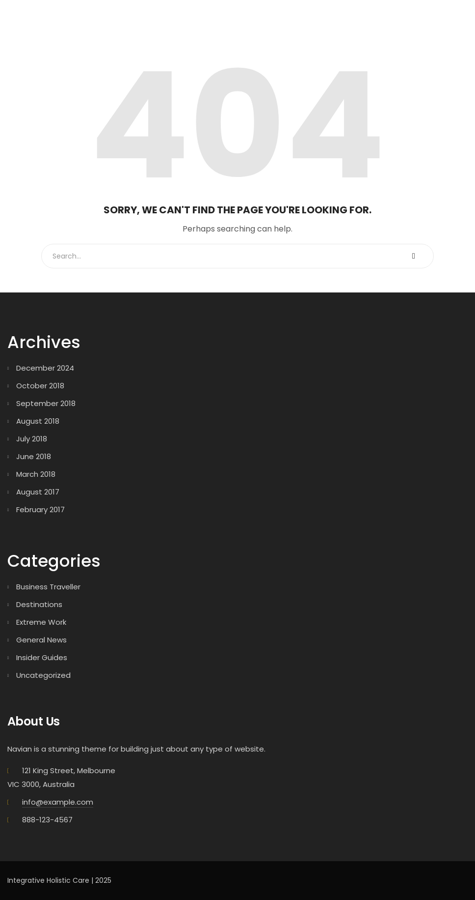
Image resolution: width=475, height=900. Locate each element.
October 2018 (40, 385)
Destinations (39, 604)
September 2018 (46, 403)
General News (41, 640)
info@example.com (57, 802)
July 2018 (31, 439)
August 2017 (37, 492)
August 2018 (37, 421)
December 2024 (45, 368)
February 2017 (40, 509)
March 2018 (35, 474)
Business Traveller (48, 586)
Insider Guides (41, 657)
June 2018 (33, 456)
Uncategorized (43, 675)
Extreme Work (41, 622)
